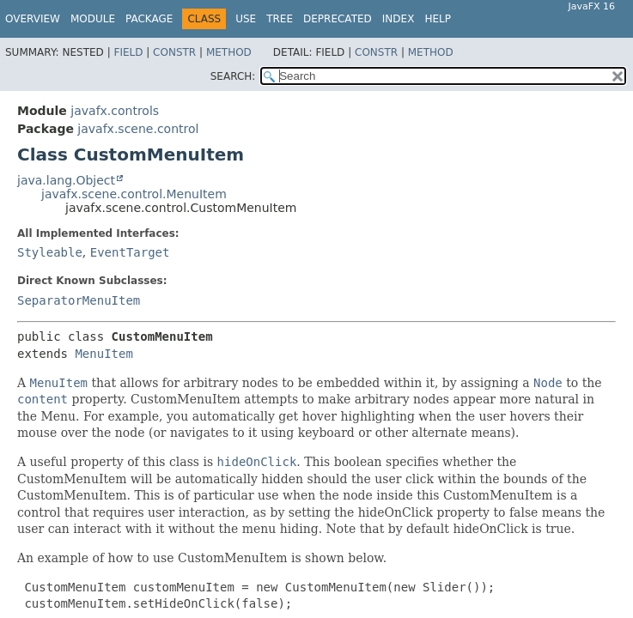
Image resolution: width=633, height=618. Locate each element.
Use (245, 19)
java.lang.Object (66, 180)
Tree (279, 19)
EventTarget (130, 252)
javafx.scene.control (137, 129)
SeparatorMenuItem (78, 300)
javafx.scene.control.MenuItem (134, 194)
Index (398, 19)
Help (437, 19)
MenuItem (103, 353)
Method (229, 52)
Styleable (49, 252)
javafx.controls (114, 111)
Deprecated (337, 19)
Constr (174, 52)
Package (149, 19)
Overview (32, 19)
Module (92, 19)
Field (128, 52)
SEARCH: (233, 76)
